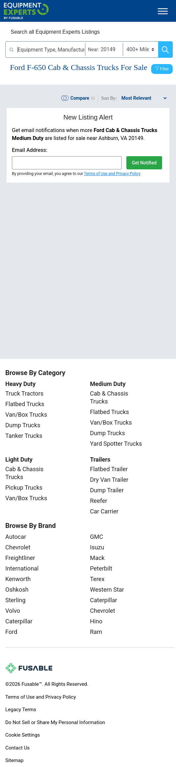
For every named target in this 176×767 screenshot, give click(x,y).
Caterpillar (18, 621)
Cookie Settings (22, 735)
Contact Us (17, 748)
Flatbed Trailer (109, 469)
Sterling (15, 600)
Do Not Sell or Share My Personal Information (55, 722)
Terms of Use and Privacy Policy (112, 173)
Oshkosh (16, 589)
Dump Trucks (22, 425)
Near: (93, 49)
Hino (96, 621)
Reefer (98, 500)
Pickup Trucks (23, 487)
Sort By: (109, 98)
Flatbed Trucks (24, 404)
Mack (97, 557)
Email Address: (29, 150)
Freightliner (20, 557)
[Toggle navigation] (163, 11)
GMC (96, 536)
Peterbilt (101, 568)
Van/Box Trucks (26, 414)
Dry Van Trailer (109, 479)
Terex (97, 578)
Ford (11, 631)
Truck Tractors (24, 393)
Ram (96, 631)
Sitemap (14, 760)
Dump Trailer (107, 490)
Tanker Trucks (23, 435)
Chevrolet (17, 547)
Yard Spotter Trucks (116, 443)
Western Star (107, 589)
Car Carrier (104, 511)
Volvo (12, 610)
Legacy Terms (20, 710)
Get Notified (144, 162)
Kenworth (18, 578)
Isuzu (97, 547)
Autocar (15, 536)
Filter (164, 69)
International (22, 568)
